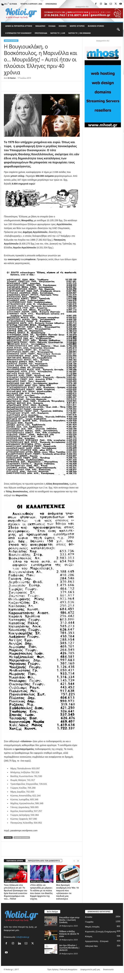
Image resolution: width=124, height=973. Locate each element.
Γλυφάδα (89, 922)
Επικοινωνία (51, 4)
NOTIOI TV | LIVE (57, 33)
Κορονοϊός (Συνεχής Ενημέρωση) (100, 931)
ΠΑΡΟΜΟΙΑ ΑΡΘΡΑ (14, 860)
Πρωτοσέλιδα (41, 33)
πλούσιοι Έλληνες (22, 837)
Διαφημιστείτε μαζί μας (90, 969)
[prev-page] (74, 860)
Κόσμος (62, 26)
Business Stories (96, 26)
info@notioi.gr (22, 937)
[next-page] (78, 860)
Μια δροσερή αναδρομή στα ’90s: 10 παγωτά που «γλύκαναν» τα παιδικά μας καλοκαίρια (67, 891)
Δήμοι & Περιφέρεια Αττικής (18, 26)
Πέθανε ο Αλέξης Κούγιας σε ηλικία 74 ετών (69, 934)
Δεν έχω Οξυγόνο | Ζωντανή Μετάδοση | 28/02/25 (69, 948)
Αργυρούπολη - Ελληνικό (96, 941)
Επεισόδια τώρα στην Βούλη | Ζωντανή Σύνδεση (69, 920)
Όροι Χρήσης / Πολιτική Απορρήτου (62, 969)
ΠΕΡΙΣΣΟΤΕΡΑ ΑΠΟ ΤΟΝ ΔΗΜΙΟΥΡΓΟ (44, 860)
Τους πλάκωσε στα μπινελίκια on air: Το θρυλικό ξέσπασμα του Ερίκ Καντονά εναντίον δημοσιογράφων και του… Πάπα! (15, 891)
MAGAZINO (40, 26)
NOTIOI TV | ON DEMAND (79, 33)
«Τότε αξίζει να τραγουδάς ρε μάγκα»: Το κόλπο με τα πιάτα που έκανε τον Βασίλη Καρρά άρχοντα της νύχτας (41, 891)
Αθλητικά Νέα (91, 946)
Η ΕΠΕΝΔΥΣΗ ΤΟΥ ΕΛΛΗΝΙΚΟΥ (18, 33)
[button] (118, 29)
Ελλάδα (52, 26)
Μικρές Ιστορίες (77, 26)
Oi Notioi (12, 78)
